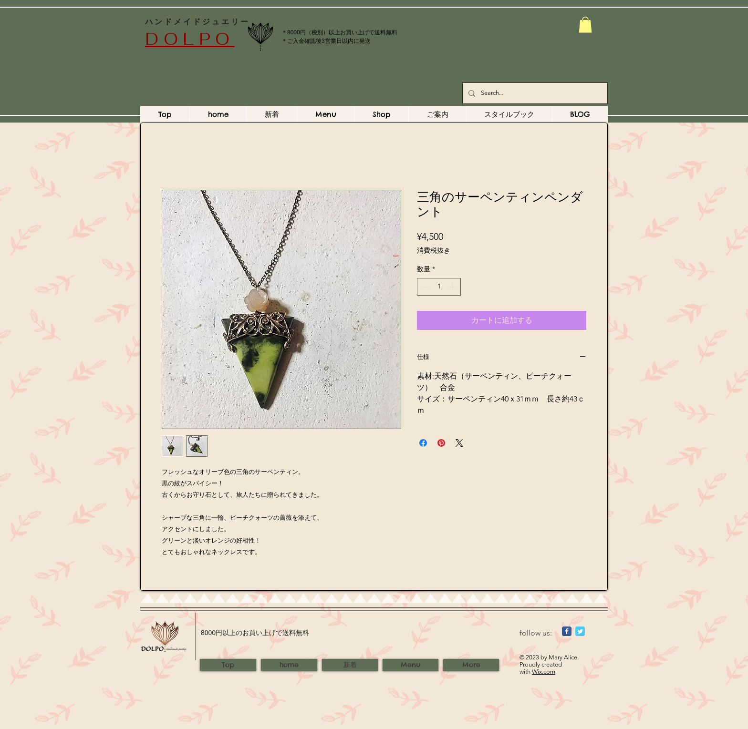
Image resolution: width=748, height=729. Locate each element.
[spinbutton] (438, 286)
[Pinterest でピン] (441, 443)
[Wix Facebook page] (566, 631)
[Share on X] (459, 443)
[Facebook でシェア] (423, 443)
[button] (585, 24)
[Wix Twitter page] (580, 631)
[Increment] (453, 286)
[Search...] (534, 93)
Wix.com (543, 671)
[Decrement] (424, 286)
